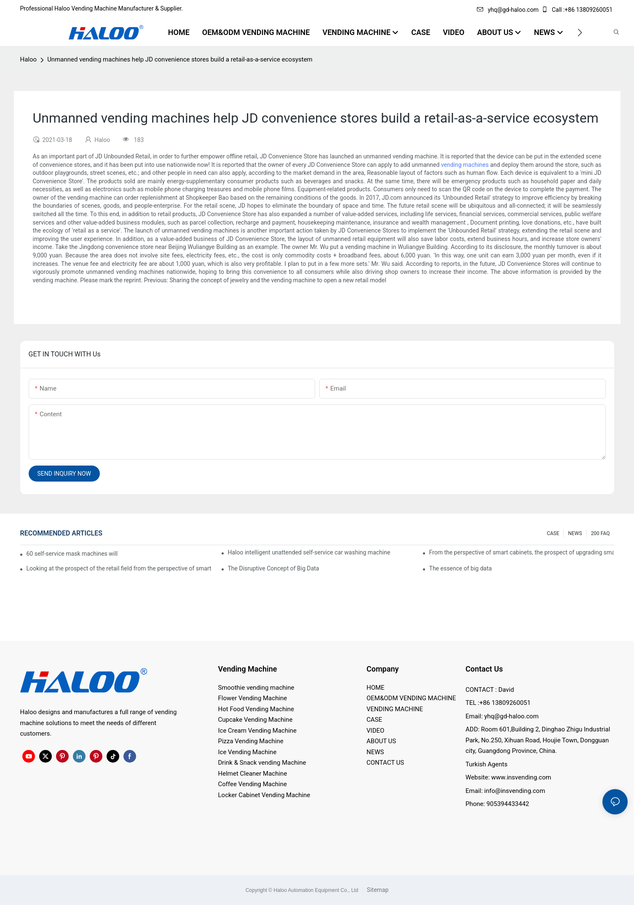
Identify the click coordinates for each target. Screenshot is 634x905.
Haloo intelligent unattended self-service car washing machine (309, 552)
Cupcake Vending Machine (255, 719)
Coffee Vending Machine (252, 784)
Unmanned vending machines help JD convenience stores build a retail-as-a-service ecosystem (180, 59)
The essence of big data (460, 568)
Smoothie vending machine (256, 687)
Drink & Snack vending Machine (262, 762)
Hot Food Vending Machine (256, 709)
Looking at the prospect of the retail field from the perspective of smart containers (119, 568)
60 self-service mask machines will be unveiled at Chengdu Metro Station (73, 553)
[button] (580, 32)
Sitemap (376, 889)
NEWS (575, 533)
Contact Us (484, 668)
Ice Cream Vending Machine (257, 730)
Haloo (28, 59)
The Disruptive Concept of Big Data (273, 568)
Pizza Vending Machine (251, 741)
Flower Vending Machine (252, 698)
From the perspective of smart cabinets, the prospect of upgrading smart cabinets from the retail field (521, 552)
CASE (553, 533)
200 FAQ (600, 533)
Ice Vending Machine (247, 752)
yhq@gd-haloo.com (507, 9)
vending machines (465, 164)
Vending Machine (247, 668)
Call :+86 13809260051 (577, 9)
